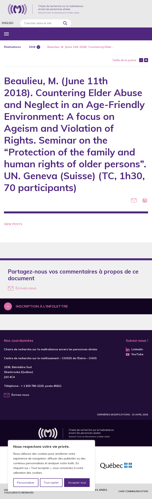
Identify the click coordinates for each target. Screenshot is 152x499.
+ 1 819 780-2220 (32, 386)
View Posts (13, 224)
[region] (51, 465)
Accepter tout (77, 482)
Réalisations (12, 47)
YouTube (134, 354)
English (7, 23)
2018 (32, 47)
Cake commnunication (133, 491)
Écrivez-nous (22, 288)
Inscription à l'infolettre (42, 306)
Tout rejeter (51, 482)
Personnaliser (26, 482)
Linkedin (134, 349)
